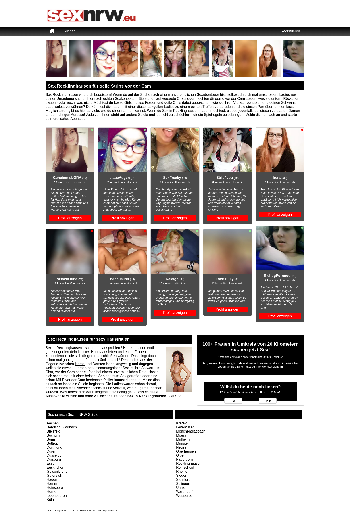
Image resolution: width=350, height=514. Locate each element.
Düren (51, 451)
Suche (145, 94)
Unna (180, 487)
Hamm (52, 483)
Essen (51, 463)
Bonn (51, 439)
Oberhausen (186, 451)
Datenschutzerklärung (86, 511)
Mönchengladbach (190, 431)
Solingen (183, 483)
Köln (50, 499)
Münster (182, 443)
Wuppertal (184, 495)
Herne (80, 364)
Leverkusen (185, 427)
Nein (267, 401)
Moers (181, 435)
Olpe (180, 455)
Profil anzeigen (70, 218)
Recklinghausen (189, 463)
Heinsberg (55, 487)
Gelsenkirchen (58, 471)
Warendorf (184, 491)
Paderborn (184, 459)
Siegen (181, 475)
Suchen (69, 31)
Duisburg (54, 459)
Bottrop (52, 443)
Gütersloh (54, 475)
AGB (72, 511)
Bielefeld (53, 431)
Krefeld (182, 423)
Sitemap (64, 511)
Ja (233, 401)
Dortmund (54, 447)
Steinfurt (183, 479)
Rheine (182, 471)
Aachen (53, 423)
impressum (111, 511)
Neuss (181, 447)
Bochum (53, 435)
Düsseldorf (55, 455)
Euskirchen (55, 467)
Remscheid (185, 467)
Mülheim (183, 439)
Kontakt (101, 511)
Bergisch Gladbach (62, 427)
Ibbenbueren (57, 495)
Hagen (52, 479)
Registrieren (290, 31)
